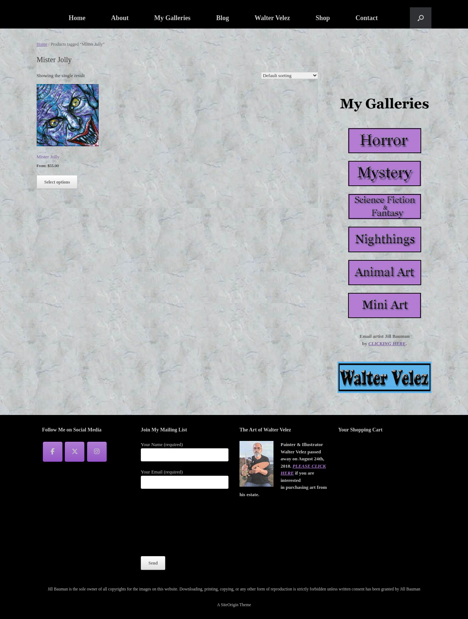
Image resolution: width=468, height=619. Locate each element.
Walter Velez (272, 18)
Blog (222, 18)
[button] (420, 18)
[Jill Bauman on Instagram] (97, 452)
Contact (366, 18)
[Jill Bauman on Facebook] (53, 452)
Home (77, 18)
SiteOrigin (229, 605)
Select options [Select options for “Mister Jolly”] (57, 182)
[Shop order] (289, 75)
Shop (323, 18)
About (120, 18)
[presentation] (171, 522)
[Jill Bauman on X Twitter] (74, 452)
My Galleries (172, 18)
